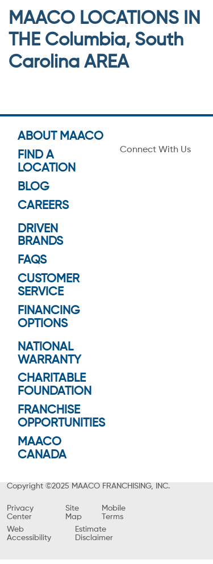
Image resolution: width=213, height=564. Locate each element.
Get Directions (51, 213)
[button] (106, 251)
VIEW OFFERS (106, 338)
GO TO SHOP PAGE (106, 314)
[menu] (11, 16)
